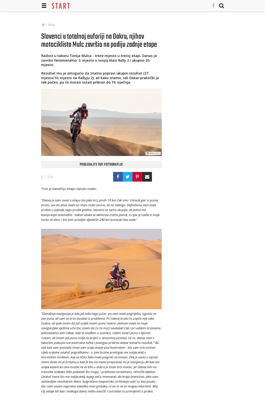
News (51, 25)
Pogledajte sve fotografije (101, 165)
